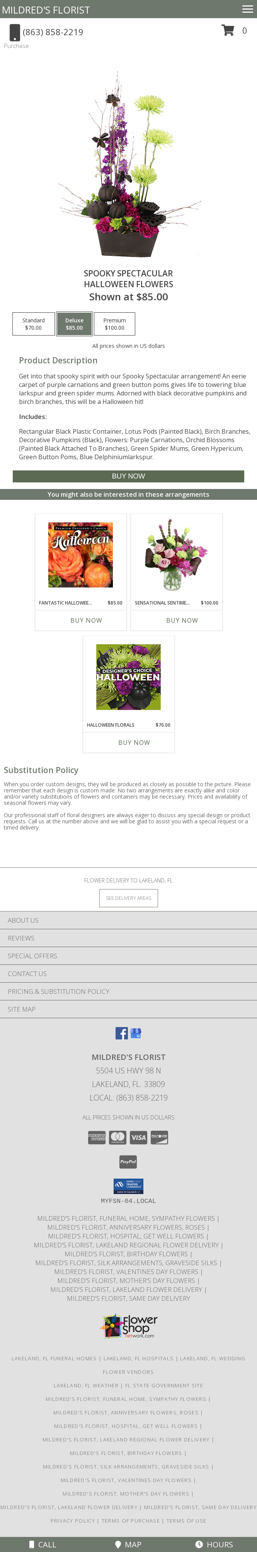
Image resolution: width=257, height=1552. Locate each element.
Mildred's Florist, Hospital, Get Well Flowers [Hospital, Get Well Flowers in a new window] (127, 1236)
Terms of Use (187, 1520)
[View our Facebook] (122, 1036)
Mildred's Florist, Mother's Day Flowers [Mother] (127, 1280)
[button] (234, 33)
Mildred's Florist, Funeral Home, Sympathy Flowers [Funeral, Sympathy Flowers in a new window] (126, 1218)
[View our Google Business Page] (135, 1036)
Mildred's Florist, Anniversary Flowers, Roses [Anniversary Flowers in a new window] (126, 1227)
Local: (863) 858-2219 (129, 1097)
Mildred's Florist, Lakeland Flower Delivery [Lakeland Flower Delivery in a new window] (127, 1289)
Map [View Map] (128, 1544)
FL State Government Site (164, 1385)
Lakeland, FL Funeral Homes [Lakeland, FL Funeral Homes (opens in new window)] (54, 1358)
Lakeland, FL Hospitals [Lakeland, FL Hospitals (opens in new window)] (139, 1358)
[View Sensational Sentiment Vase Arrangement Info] (176, 555)
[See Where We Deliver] (128, 897)
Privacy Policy (73, 1520)
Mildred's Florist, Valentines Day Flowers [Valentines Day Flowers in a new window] (127, 1271)
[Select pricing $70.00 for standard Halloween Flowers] (33, 324)
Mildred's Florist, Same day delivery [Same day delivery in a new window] (128, 1298)
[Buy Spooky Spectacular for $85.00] (129, 476)
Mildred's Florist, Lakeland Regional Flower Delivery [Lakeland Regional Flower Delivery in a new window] (127, 1244)
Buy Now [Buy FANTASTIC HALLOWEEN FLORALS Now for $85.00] (86, 620)
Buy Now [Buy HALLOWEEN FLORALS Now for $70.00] (134, 742)
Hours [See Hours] (214, 1544)
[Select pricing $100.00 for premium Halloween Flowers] (114, 324)
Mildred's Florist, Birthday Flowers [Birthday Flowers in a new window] (127, 1253)
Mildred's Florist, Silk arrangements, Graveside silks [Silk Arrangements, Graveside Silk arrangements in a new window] (127, 1262)
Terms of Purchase (131, 1520)
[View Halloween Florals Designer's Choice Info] (128, 677)
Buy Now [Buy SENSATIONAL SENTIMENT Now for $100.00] (182, 620)
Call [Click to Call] (42, 1544)
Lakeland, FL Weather (86, 1385)
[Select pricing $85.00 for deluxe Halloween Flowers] (74, 324)
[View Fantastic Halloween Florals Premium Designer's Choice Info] (80, 555)
